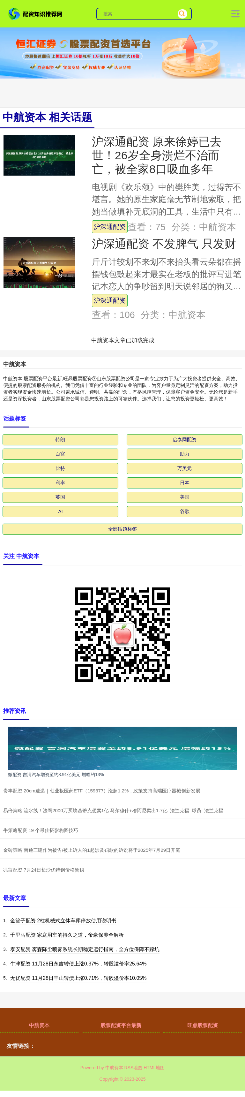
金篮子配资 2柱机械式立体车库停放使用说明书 (63, 920)
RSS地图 (133, 1067)
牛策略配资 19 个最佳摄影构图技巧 (40, 830)
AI (60, 511)
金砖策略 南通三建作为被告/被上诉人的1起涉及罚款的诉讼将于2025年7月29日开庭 (91, 850)
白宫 (60, 454)
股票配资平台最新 (120, 1025)
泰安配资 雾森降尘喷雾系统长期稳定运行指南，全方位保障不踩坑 (85, 949)
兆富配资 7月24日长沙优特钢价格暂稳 (43, 870)
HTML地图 (154, 1067)
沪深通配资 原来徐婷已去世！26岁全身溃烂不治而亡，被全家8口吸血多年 (156, 155)
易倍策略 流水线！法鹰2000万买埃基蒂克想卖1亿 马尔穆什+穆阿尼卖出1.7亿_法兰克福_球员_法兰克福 (113, 810)
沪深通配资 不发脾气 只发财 (164, 244)
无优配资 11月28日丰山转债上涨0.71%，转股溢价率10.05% (78, 978)
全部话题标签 (122, 529)
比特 (60, 468)
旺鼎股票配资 (202, 1025)
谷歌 (184, 511)
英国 (60, 497)
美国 (184, 497)
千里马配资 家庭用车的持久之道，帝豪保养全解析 (67, 935)
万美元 (184, 468)
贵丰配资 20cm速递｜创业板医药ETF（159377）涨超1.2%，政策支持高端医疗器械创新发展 (101, 790)
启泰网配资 (185, 439)
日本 (184, 482)
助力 (184, 454)
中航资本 (39, 1025)
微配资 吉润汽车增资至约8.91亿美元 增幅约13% (56, 774)
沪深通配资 (110, 226)
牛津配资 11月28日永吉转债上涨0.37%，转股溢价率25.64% (78, 963)
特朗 (60, 439)
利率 (60, 482)
